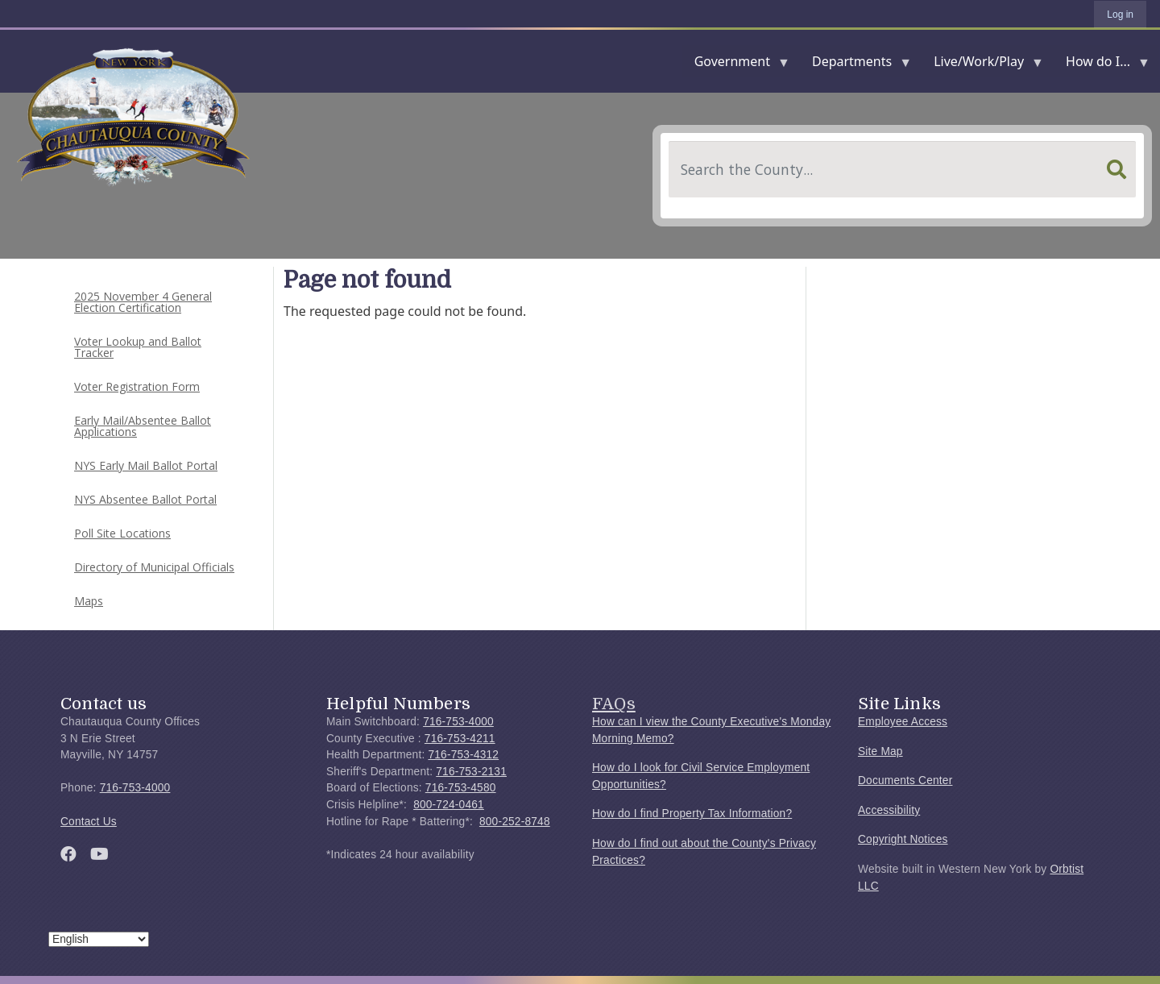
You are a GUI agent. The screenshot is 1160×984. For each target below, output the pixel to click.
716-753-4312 (463, 755)
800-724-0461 (448, 805)
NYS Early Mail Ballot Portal (146, 465)
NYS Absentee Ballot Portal (145, 499)
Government (735, 64)
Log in (1120, 14)
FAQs (614, 703)
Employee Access (902, 722)
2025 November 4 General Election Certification (143, 302)
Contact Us (88, 822)
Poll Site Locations (122, 533)
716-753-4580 (460, 788)
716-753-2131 (471, 772)
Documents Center (905, 780)
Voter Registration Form (137, 386)
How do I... (1101, 64)
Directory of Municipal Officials (154, 567)
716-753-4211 (460, 739)
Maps (88, 600)
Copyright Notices (903, 839)
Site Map (880, 751)
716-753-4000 (135, 788)
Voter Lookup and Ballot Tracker (137, 347)
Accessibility (889, 810)
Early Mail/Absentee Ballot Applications (142, 426)
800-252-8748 (514, 822)
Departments (855, 64)
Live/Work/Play (982, 64)
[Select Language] (98, 939)
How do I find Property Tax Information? (692, 814)
